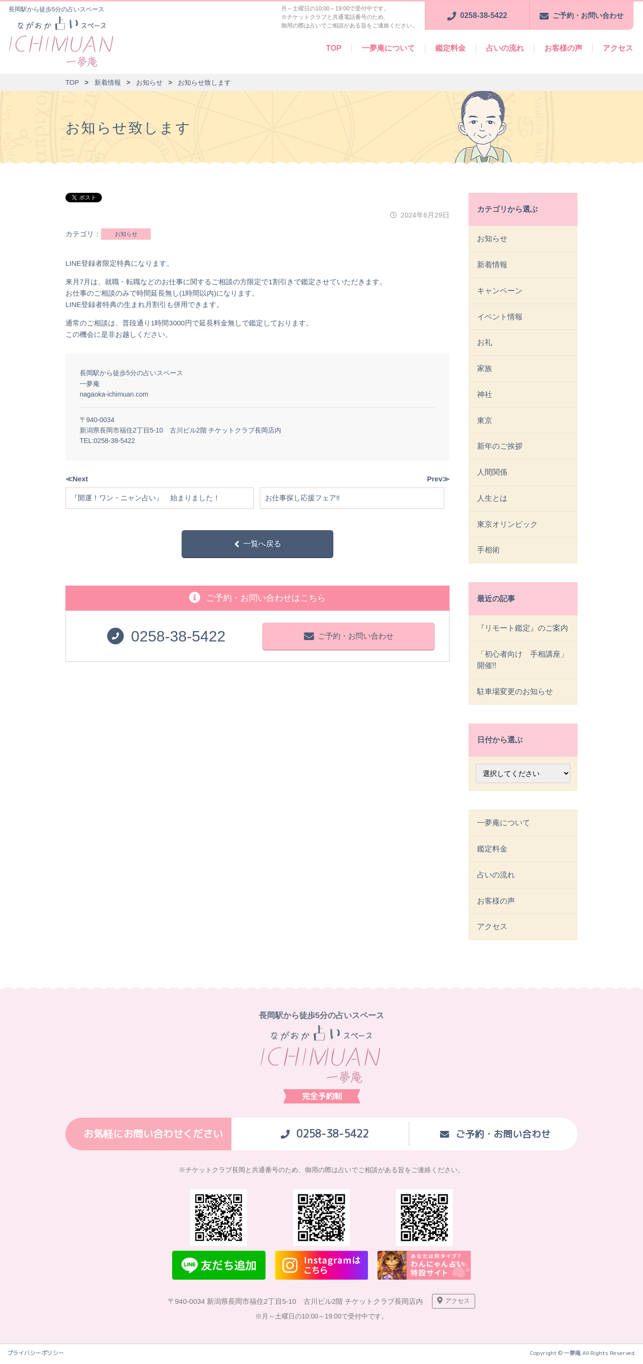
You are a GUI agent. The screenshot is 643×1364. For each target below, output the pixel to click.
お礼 (484, 343)
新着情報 (492, 265)
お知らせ (126, 234)
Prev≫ (438, 479)
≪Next (76, 479)
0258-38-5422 (114, 440)
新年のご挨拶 (500, 447)
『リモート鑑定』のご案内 (522, 629)
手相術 (488, 551)
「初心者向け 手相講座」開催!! (522, 661)
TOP (333, 48)
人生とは (492, 499)
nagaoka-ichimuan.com (114, 394)
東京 (484, 421)
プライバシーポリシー (35, 1356)
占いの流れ (505, 48)
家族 (484, 369)
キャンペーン (500, 291)
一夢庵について (388, 48)
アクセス (618, 48)
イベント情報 (500, 317)
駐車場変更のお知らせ (515, 693)
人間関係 (492, 473)
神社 (484, 395)
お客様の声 (563, 48)
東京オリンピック (507, 525)
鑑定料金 (450, 48)
